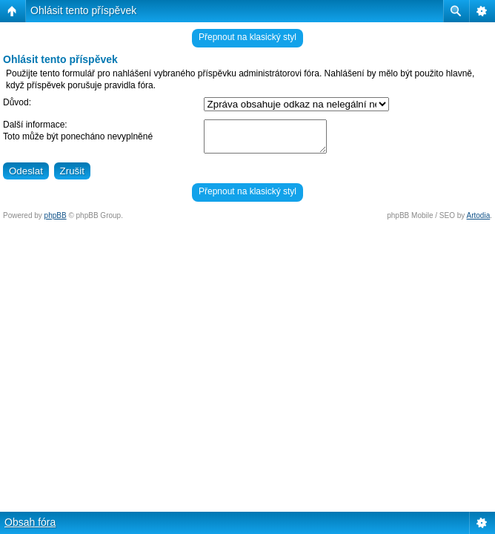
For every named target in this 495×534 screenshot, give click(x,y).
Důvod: (17, 102)
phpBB (55, 215)
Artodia (479, 215)
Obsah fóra (30, 522)
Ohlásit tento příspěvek (83, 10)
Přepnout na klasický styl (247, 37)
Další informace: (35, 124)
